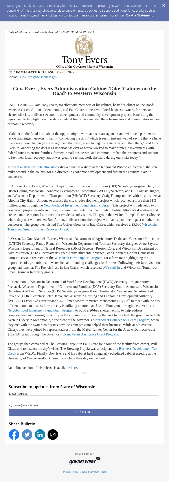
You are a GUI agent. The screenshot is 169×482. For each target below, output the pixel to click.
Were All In (111, 267)
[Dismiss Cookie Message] (163, 4)
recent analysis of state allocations (35, 167)
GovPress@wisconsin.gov (38, 77)
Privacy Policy (70, 471)
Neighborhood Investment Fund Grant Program (77, 205)
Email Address (18, 393)
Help (103, 471)
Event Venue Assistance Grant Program (90, 334)
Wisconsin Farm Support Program (78, 258)
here (74, 368)
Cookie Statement (139, 15)
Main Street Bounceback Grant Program (121, 320)
